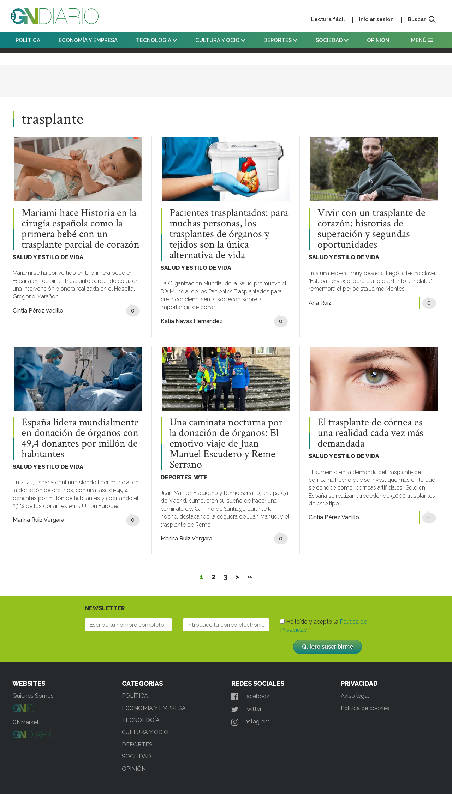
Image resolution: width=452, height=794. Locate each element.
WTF (200, 477)
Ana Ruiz (320, 302)
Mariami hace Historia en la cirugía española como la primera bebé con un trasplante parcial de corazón (80, 229)
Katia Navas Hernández (192, 321)
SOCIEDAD (332, 40)
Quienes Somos (33, 695)
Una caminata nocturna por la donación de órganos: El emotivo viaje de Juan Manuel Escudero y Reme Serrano (226, 443)
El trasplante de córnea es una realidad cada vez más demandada (370, 433)
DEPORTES (280, 40)
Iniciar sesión (376, 19)
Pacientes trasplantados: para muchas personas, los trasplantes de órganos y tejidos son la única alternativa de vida (229, 234)
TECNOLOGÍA (156, 40)
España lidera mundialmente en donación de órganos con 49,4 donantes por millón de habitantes (80, 438)
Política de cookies (365, 708)
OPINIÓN (378, 40)
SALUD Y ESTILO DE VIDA (48, 257)
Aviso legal (355, 695)
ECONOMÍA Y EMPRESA (88, 40)
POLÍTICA (28, 40)
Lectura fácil (328, 19)
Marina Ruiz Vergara (38, 519)
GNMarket (25, 722)
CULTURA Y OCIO (220, 40)
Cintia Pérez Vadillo (38, 310)
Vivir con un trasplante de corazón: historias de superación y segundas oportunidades (371, 229)
